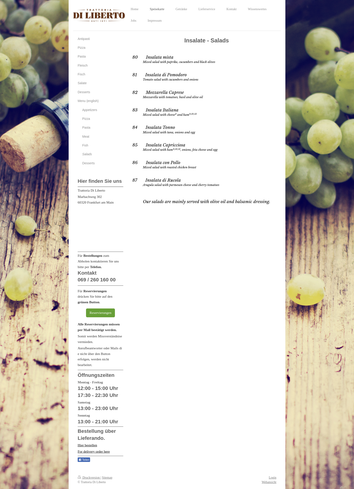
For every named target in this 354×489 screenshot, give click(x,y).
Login (272, 477)
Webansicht (269, 482)
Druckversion (89, 477)
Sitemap (107, 477)
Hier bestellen (87, 445)
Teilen (84, 459)
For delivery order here (94, 451)
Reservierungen (101, 313)
